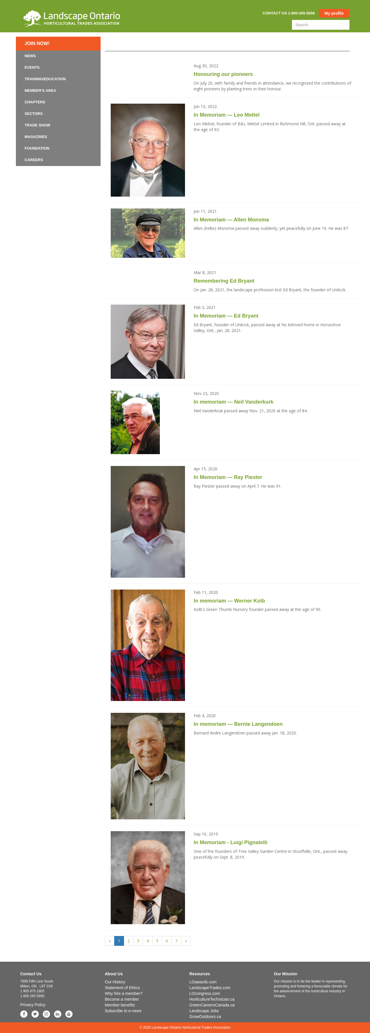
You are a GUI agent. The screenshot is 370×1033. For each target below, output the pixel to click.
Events (32, 67)
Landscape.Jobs (204, 1010)
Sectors (34, 113)
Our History (115, 982)
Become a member (122, 999)
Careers (34, 160)
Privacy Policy (32, 1004)
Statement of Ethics (122, 987)
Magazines (36, 137)
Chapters (35, 102)
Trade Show (37, 125)
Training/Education (45, 79)
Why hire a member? (124, 993)
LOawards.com (203, 982)
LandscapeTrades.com (209, 987)
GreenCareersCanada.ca (211, 1005)
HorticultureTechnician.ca (211, 999)
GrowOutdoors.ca (205, 1016)
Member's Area (40, 90)
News (30, 56)
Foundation (37, 148)
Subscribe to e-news (123, 1010)
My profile (334, 13)
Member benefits (120, 1005)
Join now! (37, 43)
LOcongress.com (204, 993)
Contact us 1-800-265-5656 (289, 13)
